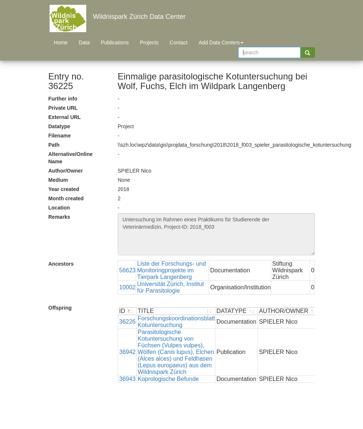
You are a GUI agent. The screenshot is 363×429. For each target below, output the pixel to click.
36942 (127, 352)
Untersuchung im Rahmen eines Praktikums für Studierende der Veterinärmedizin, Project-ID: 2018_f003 (216, 234)
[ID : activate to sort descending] (127, 311)
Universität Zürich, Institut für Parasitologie (170, 287)
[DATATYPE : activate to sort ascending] (236, 311)
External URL (64, 117)
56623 (127, 270)
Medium (58, 180)
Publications (115, 42)
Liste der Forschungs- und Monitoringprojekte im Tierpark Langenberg (171, 270)
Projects (149, 42)
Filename (59, 136)
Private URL (63, 108)
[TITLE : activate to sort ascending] (176, 311)
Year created (63, 189)
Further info (63, 99)
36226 (127, 322)
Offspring (60, 308)
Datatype (59, 126)
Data (84, 42)
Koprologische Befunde (168, 379)
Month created (66, 198)
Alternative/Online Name (70, 157)
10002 (127, 287)
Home (61, 42)
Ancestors (61, 264)
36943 (127, 379)
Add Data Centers (221, 42)
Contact (179, 42)
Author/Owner (65, 171)
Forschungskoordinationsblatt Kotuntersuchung (176, 321)
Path (54, 145)
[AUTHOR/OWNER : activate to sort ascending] (289, 311)
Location (59, 208)
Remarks (59, 217)
